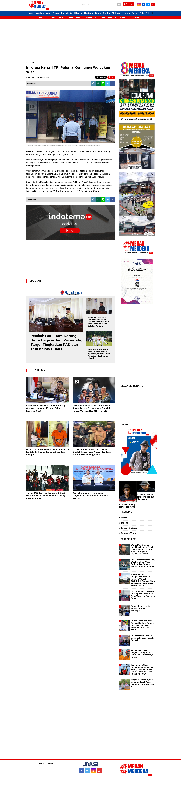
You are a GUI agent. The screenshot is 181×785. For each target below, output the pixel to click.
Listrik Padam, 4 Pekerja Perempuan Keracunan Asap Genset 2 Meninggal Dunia (143, 594)
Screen (128, 4)
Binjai (70, 17)
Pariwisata (66, 13)
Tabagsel (51, 17)
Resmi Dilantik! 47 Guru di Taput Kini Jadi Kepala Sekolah (142, 638)
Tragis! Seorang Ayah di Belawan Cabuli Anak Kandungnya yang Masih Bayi (142, 683)
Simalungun (100, 17)
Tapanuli (62, 17)
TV (147, 13)
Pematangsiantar (135, 17)
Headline (39, 13)
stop (111, 77)
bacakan (101, 77)
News (48, 13)
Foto (141, 13)
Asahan (89, 17)
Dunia (98, 13)
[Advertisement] (90, 39)
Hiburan (78, 13)
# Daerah (123, 518)
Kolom (126, 13)
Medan (42, 17)
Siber (50, 763)
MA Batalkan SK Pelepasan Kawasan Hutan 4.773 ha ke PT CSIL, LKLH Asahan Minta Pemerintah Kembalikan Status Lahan (143, 580)
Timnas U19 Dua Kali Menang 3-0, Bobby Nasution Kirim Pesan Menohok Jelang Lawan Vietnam (46, 496)
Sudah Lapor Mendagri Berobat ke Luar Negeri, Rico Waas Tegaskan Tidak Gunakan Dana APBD (142, 625)
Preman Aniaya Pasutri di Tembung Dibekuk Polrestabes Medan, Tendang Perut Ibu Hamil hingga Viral (92, 452)
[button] (152, 12)
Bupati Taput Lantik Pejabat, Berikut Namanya (140, 608)
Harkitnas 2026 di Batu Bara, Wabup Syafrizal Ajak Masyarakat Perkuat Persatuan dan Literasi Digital (99, 353)
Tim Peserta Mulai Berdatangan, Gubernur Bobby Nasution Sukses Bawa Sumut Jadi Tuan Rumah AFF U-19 (142, 669)
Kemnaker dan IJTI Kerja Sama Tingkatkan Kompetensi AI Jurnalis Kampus (90, 496)
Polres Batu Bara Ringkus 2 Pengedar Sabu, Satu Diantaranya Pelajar (142, 653)
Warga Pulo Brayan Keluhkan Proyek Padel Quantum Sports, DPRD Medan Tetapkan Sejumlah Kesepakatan (142, 549)
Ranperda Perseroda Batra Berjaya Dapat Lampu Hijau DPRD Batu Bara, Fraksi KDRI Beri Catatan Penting (98, 321)
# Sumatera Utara (127, 533)
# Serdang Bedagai (128, 528)
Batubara (112, 17)
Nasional (89, 13)
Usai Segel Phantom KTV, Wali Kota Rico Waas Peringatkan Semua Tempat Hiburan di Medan (143, 563)
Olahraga (116, 13)
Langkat (79, 17)
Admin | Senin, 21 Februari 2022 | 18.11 (38, 77)
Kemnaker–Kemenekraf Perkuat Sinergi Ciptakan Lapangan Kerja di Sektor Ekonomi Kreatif (45, 408)
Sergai (122, 17)
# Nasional (123, 523)
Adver (135, 13)
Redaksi (42, 763)
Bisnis (56, 13)
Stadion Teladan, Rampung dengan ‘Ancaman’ (145, 497)
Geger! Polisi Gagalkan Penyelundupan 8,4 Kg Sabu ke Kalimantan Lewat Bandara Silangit (47, 452)
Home (30, 13)
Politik (106, 13)
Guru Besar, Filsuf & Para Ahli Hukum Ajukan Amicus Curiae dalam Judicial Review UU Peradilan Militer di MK (91, 408)
